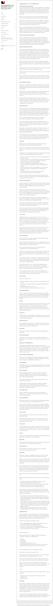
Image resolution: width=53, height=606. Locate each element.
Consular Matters (4, 40)
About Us (2, 14)
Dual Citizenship (3, 32)
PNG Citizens (3, 36)
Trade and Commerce (4, 25)
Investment (3, 27)
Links (2, 42)
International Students (5, 34)
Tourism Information (4, 23)
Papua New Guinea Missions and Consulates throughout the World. (7, 38)
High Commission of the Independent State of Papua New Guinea (7, 7)
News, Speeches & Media (4, 30)
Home (2, 12)
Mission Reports (3, 16)
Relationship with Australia (5, 21)
